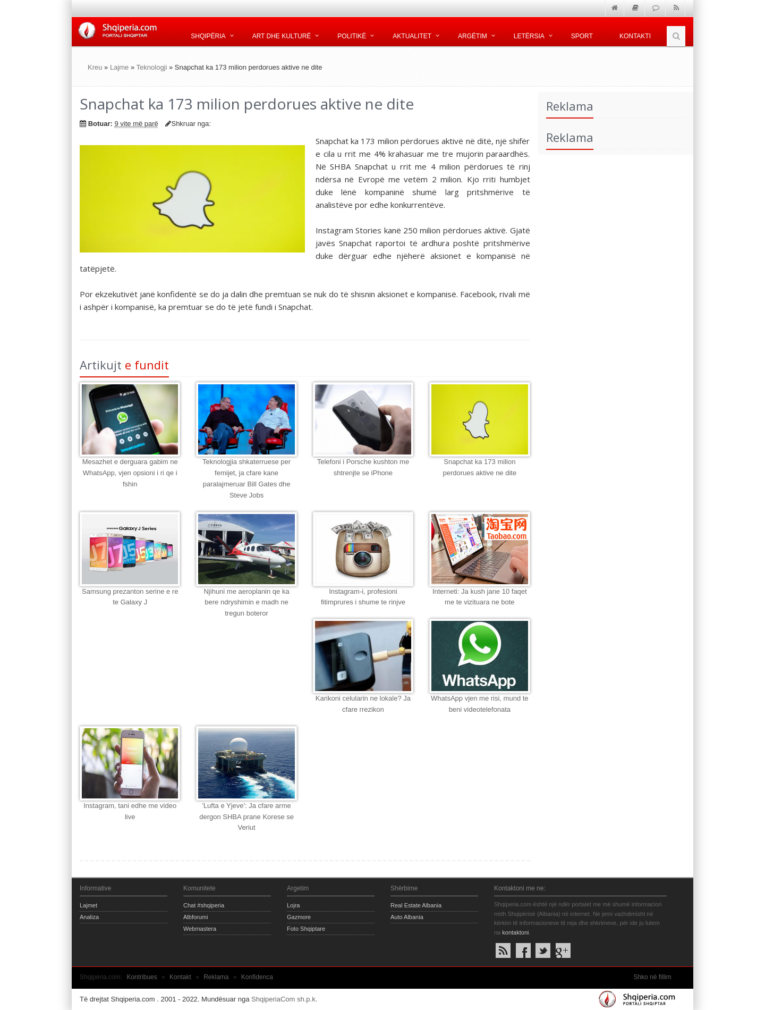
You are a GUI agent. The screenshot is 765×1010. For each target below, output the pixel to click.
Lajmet (88, 905)
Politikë (351, 36)
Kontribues (141, 977)
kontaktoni (515, 932)
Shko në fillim (652, 977)
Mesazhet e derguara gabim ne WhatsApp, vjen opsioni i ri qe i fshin (130, 473)
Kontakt (180, 977)
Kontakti (635, 36)
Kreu (95, 67)
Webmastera (199, 928)
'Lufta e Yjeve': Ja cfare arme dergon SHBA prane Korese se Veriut (246, 817)
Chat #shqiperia (203, 905)
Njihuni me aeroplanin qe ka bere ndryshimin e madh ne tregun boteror (246, 602)
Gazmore (299, 917)
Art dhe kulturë (281, 36)
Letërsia (529, 36)
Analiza (89, 917)
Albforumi (195, 917)
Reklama (215, 977)
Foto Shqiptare (306, 928)
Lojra (293, 905)
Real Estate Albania (415, 905)
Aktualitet (412, 36)
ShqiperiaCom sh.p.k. (284, 999)
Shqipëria (208, 36)
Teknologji (152, 67)
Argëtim (472, 36)
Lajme (119, 67)
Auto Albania (406, 917)
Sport (582, 36)
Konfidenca (257, 977)
